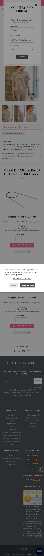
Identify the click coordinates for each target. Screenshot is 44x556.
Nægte (13, 285)
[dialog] (22, 278)
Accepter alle (27, 285)
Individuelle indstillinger (22, 279)
